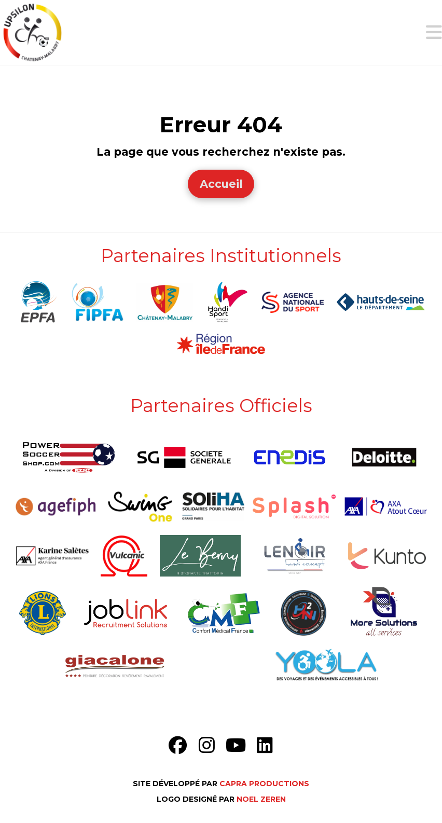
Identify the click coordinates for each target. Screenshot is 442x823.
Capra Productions (264, 783)
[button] (434, 32)
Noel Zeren (261, 799)
